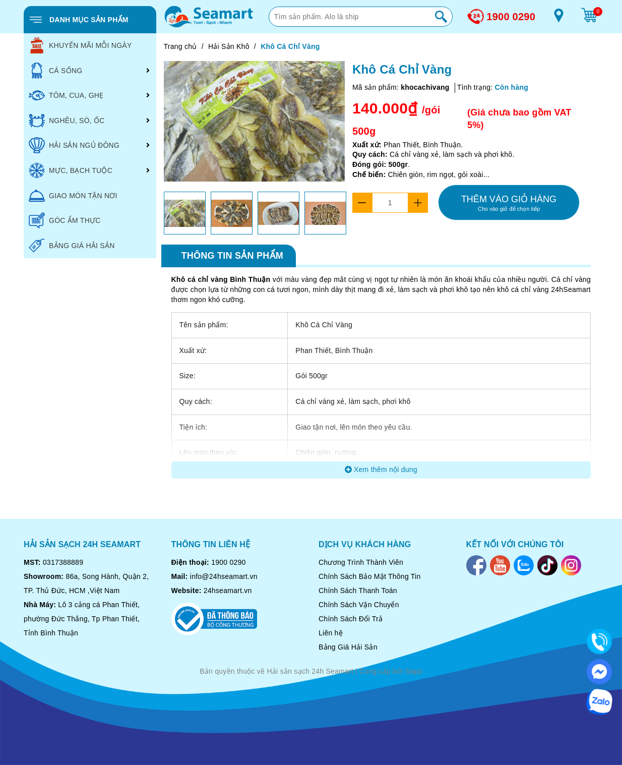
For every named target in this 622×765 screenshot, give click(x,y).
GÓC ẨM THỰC (65, 220)
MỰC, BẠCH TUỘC (70, 170)
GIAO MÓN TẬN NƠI (73, 196)
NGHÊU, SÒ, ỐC (67, 120)
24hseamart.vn (228, 590)
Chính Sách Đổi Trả (351, 619)
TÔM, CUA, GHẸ (66, 95)
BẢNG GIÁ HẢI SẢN (72, 246)
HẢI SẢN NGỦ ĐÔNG (74, 145)
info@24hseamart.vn (224, 576)
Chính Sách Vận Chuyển (359, 605)
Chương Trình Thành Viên (361, 562)
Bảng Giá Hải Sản (348, 647)
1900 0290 (510, 17)
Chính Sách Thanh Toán (358, 590)
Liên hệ (331, 633)
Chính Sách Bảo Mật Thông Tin (370, 576)
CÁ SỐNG (55, 71)
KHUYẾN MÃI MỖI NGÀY (80, 45)
